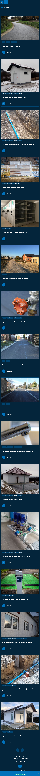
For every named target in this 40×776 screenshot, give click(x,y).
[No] (38, 773)
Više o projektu (9, 52)
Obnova (9, 638)
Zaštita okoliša (10, 595)
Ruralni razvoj (13, 42)
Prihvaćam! (17, 774)
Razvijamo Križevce (12, 2)
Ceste (4, 42)
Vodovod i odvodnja (18, 93)
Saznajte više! (23, 774)
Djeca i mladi (5, 183)
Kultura (9, 228)
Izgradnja (8, 42)
